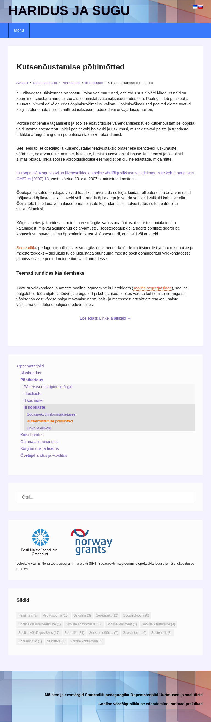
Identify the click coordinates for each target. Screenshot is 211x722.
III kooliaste (34, 407)
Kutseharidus (31, 435)
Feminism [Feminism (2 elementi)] (28, 615)
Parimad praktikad (186, 704)
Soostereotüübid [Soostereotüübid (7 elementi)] (103, 633)
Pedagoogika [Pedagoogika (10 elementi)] (56, 615)
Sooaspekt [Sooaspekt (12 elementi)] (107, 615)
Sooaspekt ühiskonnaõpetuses (51, 414)
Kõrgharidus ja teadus (39, 448)
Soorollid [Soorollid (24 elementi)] (74, 633)
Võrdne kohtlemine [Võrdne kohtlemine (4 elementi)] (86, 641)
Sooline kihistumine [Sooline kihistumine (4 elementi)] (158, 624)
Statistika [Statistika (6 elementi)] (56, 641)
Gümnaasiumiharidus (39, 441)
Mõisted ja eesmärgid (64, 695)
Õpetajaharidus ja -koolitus (43, 455)
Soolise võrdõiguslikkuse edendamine (133, 704)
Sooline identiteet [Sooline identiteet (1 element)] (122, 624)
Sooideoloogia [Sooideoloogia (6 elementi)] (136, 615)
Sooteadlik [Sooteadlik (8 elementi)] (161, 633)
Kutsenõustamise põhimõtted (50, 421)
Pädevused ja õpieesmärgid (48, 386)
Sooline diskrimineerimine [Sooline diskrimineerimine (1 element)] (39, 624)
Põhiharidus (31, 380)
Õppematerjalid (30, 366)
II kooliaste (33, 400)
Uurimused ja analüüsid (181, 695)
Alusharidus (30, 373)
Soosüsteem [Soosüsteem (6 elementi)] (134, 633)
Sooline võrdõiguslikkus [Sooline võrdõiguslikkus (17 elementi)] (39, 633)
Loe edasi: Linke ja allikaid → (105, 318)
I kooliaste (32, 393)
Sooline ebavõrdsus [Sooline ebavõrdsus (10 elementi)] (84, 624)
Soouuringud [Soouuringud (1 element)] (30, 641)
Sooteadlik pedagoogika (107, 695)
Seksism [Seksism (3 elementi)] (82, 615)
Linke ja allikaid (39, 428)
